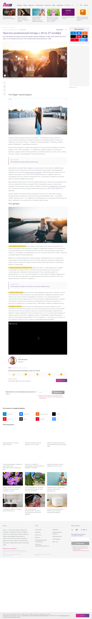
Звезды (19, 5)
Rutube (56, 414)
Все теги (55, 542)
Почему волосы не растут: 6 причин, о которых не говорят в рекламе (23, 19)
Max (55, 419)
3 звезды (59, 29)
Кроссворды (56, 539)
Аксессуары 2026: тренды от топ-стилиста (9, 17)
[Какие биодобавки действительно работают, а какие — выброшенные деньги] (38, 12)
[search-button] (81, 5)
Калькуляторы (56, 536)
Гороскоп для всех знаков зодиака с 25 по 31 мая (55, 465)
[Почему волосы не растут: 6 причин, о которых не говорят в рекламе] (24, 12)
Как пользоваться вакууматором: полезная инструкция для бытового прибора (33, 511)
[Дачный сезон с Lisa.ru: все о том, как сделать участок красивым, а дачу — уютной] (53, 12)
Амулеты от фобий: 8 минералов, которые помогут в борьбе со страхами (34, 466)
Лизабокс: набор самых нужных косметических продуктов (82, 18)
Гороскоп (48, 5)
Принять (82, 615)
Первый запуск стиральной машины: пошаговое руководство (55, 489)
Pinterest (40, 419)
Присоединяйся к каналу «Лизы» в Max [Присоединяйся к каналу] (11, 443)
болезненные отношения (33, 172)
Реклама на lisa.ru (73, 87)
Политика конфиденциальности (42, 545)
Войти (86, 5)
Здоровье (60, 5)
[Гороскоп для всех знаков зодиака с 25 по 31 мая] (57, 455)
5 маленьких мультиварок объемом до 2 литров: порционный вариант (55, 510)
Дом (53, 5)
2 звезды (58, 29)
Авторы (37, 537)
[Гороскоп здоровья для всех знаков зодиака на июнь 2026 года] (57, 434)
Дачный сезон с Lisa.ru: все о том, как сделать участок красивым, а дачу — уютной (52, 19)
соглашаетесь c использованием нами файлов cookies (34, 615)
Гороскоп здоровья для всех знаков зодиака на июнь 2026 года (56, 444)
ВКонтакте (24, 414)
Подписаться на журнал (9, 548)
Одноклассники (42, 414)
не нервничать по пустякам (57, 186)
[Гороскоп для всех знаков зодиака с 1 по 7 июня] (35, 434)
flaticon (11, 555)
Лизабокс (67, 5)
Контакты (38, 535)
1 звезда (57, 29)
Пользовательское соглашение (41, 541)
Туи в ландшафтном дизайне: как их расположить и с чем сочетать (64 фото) (34, 489)
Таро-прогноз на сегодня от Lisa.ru (68, 17)
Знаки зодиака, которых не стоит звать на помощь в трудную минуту (30, 286)
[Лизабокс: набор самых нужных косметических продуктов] (83, 12)
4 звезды (61, 29)
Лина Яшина (14, 29)
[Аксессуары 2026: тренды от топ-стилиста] (9, 12)
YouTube (7, 419)
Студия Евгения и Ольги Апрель (15, 554)
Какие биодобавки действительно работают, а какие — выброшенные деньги (37, 19)
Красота (31, 5)
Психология (39, 5)
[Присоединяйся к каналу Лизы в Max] (13, 434)
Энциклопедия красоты (57, 533)
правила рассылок (43, 398)
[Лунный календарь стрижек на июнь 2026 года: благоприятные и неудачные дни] (13, 455)
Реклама (37, 532)
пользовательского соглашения (45, 397)
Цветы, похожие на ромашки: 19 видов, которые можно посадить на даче (12, 489)
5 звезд (62, 29)
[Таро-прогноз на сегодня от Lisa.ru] (68, 12)
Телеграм (7, 414)
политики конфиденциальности (58, 397)
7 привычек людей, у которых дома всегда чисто (12, 510)
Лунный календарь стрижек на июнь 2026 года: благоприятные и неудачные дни (12, 466)
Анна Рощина (7, 29)
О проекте (38, 530)
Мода (25, 5)
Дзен (22, 419)
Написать (62, 380)
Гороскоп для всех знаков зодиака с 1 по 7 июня (33, 443)
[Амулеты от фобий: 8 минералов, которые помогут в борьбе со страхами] (35, 455)
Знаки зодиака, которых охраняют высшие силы (24, 162)
